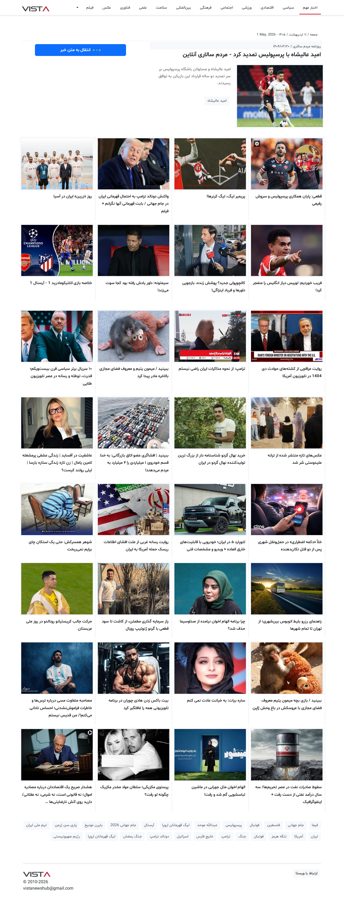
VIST (35, 7)
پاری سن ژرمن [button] (66, 825)
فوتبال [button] (254, 825)
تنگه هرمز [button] (278, 836)
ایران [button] (314, 836)
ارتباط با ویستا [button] (306, 873)
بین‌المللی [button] (183, 7)
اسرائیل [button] (182, 836)
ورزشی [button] (247, 7)
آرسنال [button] (149, 825)
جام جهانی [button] (296, 825)
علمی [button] (143, 7)
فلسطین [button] (273, 825)
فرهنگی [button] (206, 7)
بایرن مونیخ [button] (94, 825)
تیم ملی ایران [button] (36, 825)
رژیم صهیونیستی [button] (66, 836)
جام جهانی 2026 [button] (123, 825)
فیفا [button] (315, 825)
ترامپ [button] (225, 836)
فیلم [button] (90, 7)
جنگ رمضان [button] (132, 836)
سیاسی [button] (288, 7)
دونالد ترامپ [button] (159, 836)
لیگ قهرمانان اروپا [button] (175, 825)
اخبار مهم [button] (310, 7)
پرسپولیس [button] (233, 825)
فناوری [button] (125, 7)
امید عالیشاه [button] (217, 100)
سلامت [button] (161, 7)
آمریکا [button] (298, 836)
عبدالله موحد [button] (207, 825)
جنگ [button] (242, 836)
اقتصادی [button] (267, 7)
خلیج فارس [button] (204, 836)
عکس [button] (106, 7)
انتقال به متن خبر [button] (80, 50)
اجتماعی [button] (227, 7)
